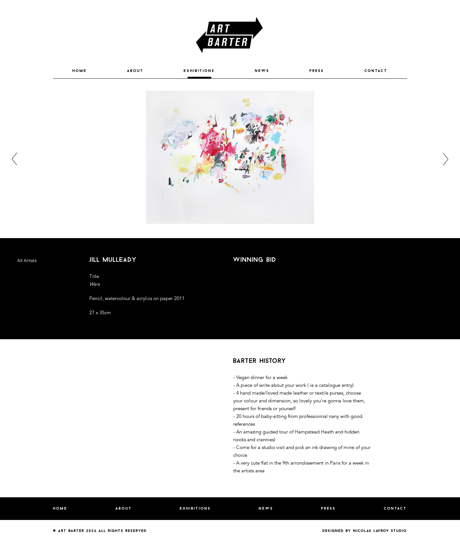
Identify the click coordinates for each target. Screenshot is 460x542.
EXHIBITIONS (199, 71)
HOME (79, 71)
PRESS (317, 71)
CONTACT (376, 71)
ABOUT (135, 71)
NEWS (262, 71)
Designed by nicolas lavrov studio (365, 531)
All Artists (27, 261)
